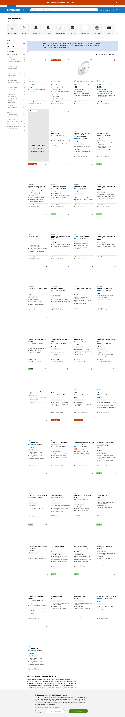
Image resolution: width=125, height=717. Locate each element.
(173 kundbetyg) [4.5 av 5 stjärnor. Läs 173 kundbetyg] (85, 84)
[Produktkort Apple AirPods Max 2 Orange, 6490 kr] (38, 377)
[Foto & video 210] (16, 110)
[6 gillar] (115, 60)
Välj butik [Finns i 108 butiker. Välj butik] (85, 156)
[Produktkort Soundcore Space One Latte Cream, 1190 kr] (106, 68)
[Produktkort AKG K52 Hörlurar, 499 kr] (38, 68)
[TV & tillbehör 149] (16, 105)
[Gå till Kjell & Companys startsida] (14, 10)
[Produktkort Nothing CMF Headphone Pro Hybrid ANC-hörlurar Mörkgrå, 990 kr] (84, 428)
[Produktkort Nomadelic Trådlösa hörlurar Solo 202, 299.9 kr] (61, 172)
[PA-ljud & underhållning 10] (16, 126)
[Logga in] (105, 10)
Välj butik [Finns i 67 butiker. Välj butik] (61, 103)
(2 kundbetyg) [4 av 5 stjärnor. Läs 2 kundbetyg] (85, 394)
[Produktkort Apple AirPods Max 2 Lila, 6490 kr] (84, 582)
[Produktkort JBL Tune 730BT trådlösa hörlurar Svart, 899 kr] (84, 377)
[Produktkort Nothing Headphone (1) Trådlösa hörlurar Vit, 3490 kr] (106, 377)
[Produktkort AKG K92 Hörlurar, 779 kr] (61, 119)
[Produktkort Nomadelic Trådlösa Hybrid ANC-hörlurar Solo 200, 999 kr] (38, 582)
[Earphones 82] (16, 92)
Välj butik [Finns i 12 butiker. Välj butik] (107, 103)
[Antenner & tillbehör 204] (16, 115)
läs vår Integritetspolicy (54, 707)
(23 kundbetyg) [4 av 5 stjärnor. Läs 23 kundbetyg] (108, 84)
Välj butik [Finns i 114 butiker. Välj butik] (108, 309)
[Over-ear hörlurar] (60, 29)
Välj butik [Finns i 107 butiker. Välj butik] (39, 103)
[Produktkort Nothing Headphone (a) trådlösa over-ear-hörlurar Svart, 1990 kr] (106, 172)
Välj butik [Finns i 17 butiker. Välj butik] (38, 206)
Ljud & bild (10, 51)
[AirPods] (24, 29)
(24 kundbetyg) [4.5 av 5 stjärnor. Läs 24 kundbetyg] (62, 84)
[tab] (11, 6)
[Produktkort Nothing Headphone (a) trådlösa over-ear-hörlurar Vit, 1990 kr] (61, 222)
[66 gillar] (46, 60)
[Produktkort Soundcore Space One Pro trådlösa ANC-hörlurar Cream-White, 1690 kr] (38, 172)
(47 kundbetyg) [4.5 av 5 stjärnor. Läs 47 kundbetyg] (85, 238)
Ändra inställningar (38, 711)
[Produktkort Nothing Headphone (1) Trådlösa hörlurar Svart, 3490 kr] (106, 325)
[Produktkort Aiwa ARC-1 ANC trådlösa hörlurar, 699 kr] (84, 222)
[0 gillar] (115, 214)
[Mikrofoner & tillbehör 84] (16, 119)
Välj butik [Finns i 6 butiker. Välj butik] (38, 309)
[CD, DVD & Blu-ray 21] (16, 129)
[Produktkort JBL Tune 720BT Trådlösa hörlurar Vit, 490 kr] (84, 68)
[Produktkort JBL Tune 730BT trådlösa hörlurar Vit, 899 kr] (38, 481)
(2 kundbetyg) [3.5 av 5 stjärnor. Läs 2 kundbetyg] (85, 138)
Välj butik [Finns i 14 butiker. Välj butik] (61, 258)
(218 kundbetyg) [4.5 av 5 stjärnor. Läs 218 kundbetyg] (62, 394)
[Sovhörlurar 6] (16, 71)
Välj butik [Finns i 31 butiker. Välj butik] (61, 465)
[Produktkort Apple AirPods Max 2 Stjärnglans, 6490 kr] (106, 533)
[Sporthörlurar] (36, 29)
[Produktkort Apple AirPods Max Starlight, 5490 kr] (61, 533)
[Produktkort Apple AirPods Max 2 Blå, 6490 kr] (61, 582)
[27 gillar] (46, 266)
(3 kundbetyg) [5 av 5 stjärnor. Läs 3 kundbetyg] (39, 190)
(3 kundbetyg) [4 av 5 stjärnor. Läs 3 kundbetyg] (108, 135)
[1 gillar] (69, 525)
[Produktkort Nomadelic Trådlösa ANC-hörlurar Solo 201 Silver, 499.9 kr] (61, 325)
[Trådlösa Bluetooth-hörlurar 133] (16, 100)
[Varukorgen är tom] (117, 10)
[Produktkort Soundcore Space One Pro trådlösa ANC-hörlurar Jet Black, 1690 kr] (61, 428)
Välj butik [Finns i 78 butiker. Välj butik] (84, 206)
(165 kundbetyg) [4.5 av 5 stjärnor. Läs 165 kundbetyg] (39, 84)
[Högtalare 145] (16, 112)
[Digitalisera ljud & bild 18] (16, 124)
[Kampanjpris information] (62, 87)
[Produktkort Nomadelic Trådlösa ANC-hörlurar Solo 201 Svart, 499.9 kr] (38, 274)
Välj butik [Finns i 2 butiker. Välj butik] (61, 309)
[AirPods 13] (16, 57)
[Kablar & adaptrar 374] (16, 108)
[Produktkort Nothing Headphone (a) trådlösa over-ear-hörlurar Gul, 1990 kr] (38, 533)
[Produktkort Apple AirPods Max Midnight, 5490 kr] (84, 533)
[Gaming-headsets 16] (16, 80)
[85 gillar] (69, 164)
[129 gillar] (68, 317)
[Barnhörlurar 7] (16, 90)
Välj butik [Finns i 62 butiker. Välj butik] (107, 465)
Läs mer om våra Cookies (41, 707)
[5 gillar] (46, 164)
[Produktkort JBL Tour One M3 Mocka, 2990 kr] (38, 634)
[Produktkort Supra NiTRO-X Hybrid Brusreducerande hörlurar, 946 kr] (38, 222)
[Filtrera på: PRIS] (16, 44)
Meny (25, 10)
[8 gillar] (69, 214)
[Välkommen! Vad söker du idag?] (65, 10)
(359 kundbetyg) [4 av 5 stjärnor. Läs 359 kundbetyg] (39, 292)
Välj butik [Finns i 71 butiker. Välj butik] (107, 156)
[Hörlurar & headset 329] (16, 55)
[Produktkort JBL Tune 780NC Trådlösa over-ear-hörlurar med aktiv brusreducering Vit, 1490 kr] (106, 428)
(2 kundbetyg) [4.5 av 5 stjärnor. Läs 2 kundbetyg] (85, 292)
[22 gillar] (91, 164)
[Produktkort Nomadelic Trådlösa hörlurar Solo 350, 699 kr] (106, 274)
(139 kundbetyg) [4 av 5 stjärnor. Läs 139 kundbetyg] (39, 600)
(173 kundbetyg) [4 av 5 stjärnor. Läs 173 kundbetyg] (62, 188)
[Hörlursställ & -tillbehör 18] (16, 83)
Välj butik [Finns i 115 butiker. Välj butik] (62, 206)
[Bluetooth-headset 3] (16, 87)
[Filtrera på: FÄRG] (16, 40)
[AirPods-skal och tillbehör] (109, 29)
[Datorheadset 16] (16, 103)
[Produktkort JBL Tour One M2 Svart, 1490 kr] (61, 68)
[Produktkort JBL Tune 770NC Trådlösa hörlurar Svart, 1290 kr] (61, 377)
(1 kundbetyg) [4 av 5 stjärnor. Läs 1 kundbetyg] (85, 446)
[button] (15, 21)
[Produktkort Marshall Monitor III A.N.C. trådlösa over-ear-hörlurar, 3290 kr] (84, 274)
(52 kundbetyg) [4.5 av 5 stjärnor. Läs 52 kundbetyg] (39, 240)
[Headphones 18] (16, 94)
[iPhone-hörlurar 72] (16, 97)
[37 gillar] (46, 214)
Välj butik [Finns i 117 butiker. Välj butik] (62, 361)
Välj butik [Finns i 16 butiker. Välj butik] (84, 258)
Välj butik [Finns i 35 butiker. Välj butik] (84, 103)
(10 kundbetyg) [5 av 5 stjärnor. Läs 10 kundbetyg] (108, 290)
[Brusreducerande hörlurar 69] (16, 62)
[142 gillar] (68, 369)
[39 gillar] (69, 60)
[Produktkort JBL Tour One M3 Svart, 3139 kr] (106, 119)
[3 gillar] (69, 266)
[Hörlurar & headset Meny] (25, 14)
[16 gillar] (91, 266)
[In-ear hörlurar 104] (16, 85)
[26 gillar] (114, 574)
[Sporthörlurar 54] (16, 60)
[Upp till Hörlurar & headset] (12, 29)
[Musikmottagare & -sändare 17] (16, 122)
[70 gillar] (46, 574)
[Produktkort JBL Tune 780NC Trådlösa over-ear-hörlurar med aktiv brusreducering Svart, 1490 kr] (84, 119)
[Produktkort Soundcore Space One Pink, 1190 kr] (84, 325)
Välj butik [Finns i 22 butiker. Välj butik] (84, 465)
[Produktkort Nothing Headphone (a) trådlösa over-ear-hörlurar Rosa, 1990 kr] (106, 222)
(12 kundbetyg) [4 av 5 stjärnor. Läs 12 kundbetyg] (39, 343)
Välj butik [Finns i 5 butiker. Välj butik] (38, 465)
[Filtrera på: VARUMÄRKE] (16, 47)
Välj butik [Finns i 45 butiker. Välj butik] (107, 412)
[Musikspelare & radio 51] (16, 117)
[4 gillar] (69, 111)
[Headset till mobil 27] (16, 69)
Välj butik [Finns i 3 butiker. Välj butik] (84, 361)
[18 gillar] (114, 369)
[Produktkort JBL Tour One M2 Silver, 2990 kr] (61, 481)
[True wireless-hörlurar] (72, 29)
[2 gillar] (92, 111)
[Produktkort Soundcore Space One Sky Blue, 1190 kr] (61, 274)
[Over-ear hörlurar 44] (16, 64)
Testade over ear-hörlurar (38, 151)
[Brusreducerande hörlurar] (48, 29)
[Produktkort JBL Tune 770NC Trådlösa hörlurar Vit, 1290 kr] (106, 582)
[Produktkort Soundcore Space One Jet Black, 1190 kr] (84, 172)
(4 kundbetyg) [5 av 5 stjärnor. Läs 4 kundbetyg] (62, 135)
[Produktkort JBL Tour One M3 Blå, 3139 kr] (38, 428)
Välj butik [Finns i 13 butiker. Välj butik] (38, 258)
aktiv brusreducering (38, 683)
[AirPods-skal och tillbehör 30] (16, 73)
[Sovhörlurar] (97, 29)
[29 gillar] (91, 60)
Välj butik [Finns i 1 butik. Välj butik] (60, 516)
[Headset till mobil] (84, 29)
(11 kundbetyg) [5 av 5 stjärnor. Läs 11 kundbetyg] (108, 343)
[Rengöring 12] (16, 131)
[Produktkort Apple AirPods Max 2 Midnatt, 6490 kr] (106, 481)
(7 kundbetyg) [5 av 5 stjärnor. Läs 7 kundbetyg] (62, 548)
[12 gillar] (114, 266)
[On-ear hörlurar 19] (16, 78)
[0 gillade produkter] (113, 10)
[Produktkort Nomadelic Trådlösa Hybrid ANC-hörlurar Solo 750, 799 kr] (38, 325)
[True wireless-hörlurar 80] (16, 66)
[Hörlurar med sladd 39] (16, 76)
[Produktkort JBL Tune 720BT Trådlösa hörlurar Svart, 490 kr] (84, 481)
